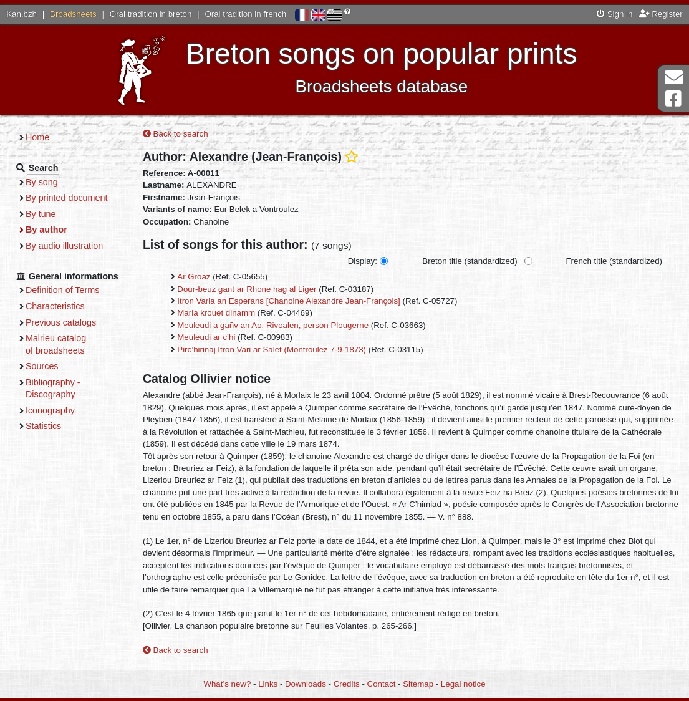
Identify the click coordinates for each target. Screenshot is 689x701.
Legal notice (463, 684)
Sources (42, 366)
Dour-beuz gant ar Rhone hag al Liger (246, 289)
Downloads (305, 684)
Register (661, 14)
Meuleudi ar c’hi (206, 337)
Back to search (175, 133)
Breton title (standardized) (469, 261)
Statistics (43, 426)
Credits (347, 684)
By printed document (66, 198)
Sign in (614, 14)
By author (46, 229)
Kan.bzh (21, 14)
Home (37, 137)
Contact (381, 684)
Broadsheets (73, 14)
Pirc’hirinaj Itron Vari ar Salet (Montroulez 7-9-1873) (271, 349)
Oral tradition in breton (151, 14)
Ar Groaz (193, 276)
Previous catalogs (61, 322)
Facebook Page (673, 99)
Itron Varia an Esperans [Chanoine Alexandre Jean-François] (288, 301)
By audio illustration (64, 246)
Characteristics (55, 306)
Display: (362, 261)
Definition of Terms (62, 290)
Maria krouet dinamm (216, 312)
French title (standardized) (614, 261)
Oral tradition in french (245, 14)
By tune (41, 214)
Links (267, 684)
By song (42, 182)
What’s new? (227, 684)
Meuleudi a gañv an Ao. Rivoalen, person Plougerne (273, 325)
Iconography (50, 410)
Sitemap (418, 684)
